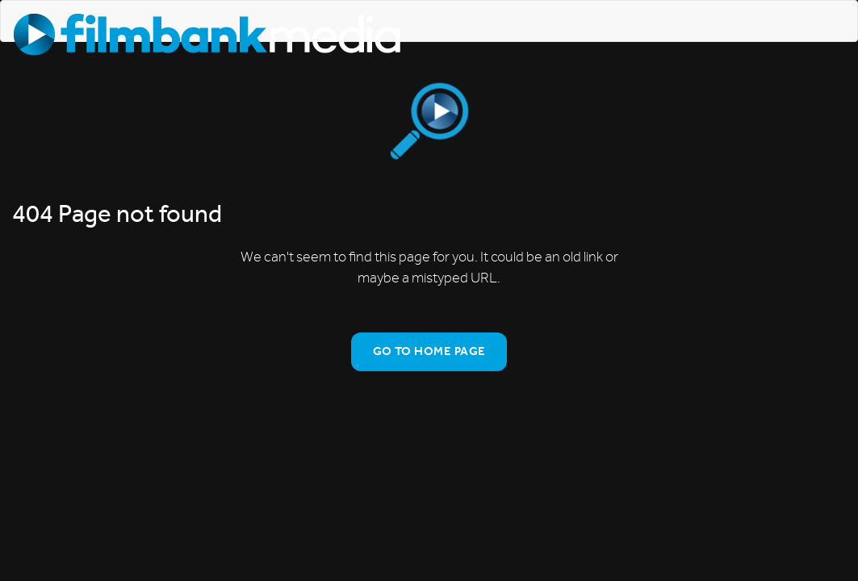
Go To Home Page (429, 351)
